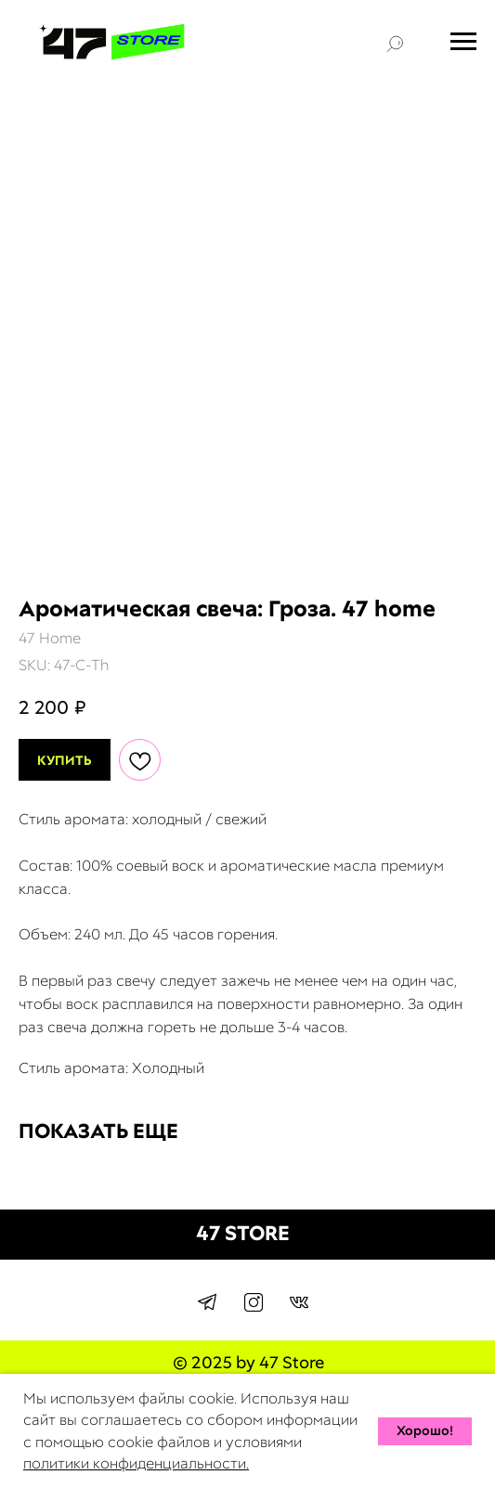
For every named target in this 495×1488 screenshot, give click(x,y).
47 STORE (243, 1233)
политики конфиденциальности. (136, 1463)
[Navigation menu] (463, 41)
